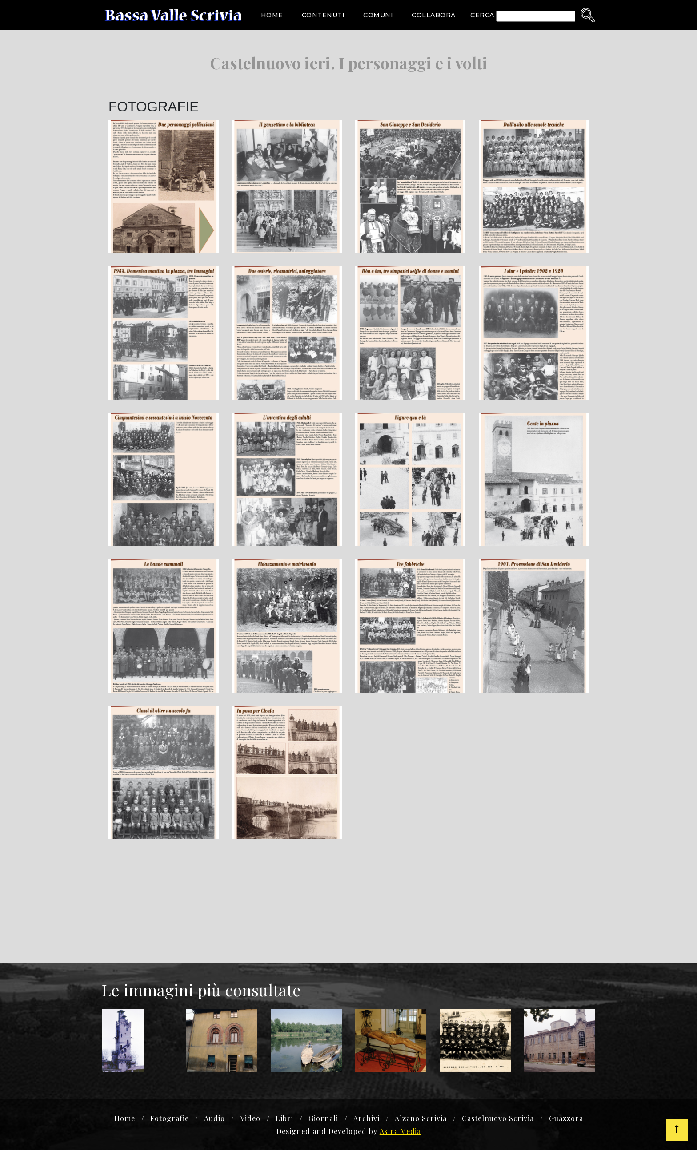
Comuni (378, 15)
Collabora (434, 15)
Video (250, 1119)
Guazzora (566, 1119)
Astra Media (400, 1131)
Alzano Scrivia (421, 1119)
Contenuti (323, 15)
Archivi (366, 1119)
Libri (284, 1119)
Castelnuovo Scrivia (498, 1119)
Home (272, 15)
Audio (214, 1119)
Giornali (323, 1119)
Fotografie (169, 1119)
